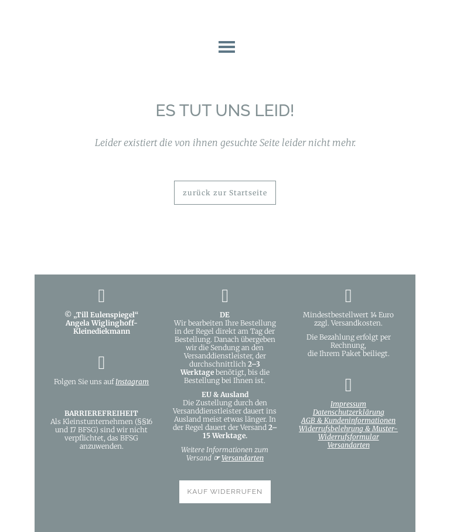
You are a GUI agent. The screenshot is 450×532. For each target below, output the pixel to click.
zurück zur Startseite (225, 192)
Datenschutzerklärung (348, 412)
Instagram (132, 381)
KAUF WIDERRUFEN (225, 491)
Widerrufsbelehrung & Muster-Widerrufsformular (348, 432)
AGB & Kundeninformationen (348, 420)
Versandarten (242, 457)
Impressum (348, 403)
